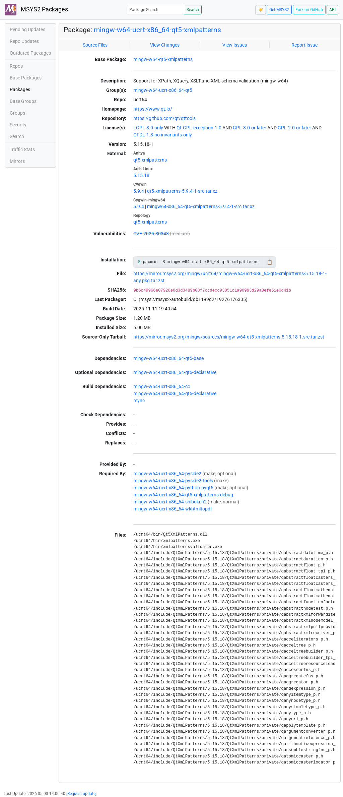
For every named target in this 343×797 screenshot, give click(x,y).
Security (18, 124)
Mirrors (17, 161)
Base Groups (23, 101)
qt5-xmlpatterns (150, 160)
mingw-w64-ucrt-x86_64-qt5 (162, 90)
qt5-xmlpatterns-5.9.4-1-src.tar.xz (182, 191)
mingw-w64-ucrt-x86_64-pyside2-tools (173, 480)
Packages (20, 89)
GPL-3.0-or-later (249, 127)
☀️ (260, 9)
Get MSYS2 (279, 9)
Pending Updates (27, 29)
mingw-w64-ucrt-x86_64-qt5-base (168, 358)
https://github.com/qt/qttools (164, 118)
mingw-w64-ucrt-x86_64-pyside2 (167, 473)
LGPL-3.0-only (148, 127)
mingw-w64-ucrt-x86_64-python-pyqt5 (173, 487)
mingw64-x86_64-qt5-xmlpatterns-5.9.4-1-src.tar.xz (201, 206)
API (332, 9)
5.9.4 (138, 191)
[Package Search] (155, 9)
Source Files (95, 45)
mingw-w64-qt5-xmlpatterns (163, 59)
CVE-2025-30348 (151, 233)
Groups (17, 113)
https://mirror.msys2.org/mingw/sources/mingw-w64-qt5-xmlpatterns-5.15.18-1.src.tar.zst (228, 337)
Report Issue (304, 45)
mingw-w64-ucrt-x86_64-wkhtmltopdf (172, 508)
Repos (16, 66)
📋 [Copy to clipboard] (269, 262)
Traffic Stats (22, 149)
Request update (81, 793)
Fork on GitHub (309, 9)
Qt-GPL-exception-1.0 (199, 127)
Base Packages (26, 77)
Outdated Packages (30, 53)
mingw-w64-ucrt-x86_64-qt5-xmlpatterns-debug (183, 494)
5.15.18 (141, 175)
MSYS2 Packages (36, 9)
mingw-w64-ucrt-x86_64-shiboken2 (170, 501)
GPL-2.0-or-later (294, 127)
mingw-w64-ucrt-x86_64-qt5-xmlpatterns (157, 30)
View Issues (234, 45)
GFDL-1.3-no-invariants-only (162, 134)
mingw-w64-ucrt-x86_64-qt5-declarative (174, 372)
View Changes (165, 45)
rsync (139, 400)
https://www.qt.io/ (152, 109)
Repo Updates (24, 41)
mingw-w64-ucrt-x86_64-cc (161, 386)
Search (193, 9)
